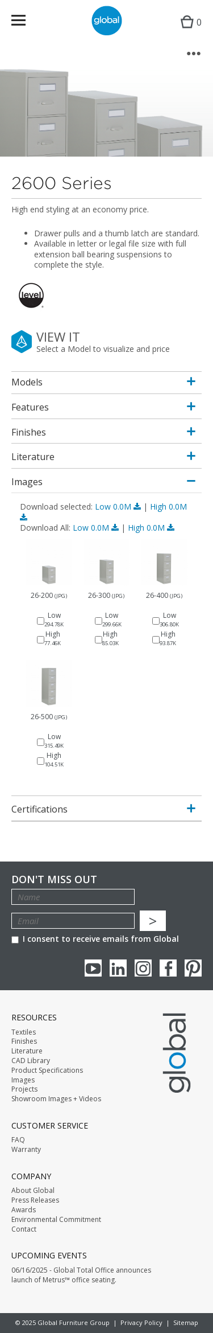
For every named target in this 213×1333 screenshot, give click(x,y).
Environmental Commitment (56, 1219)
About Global (33, 1190)
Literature (27, 1051)
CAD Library (30, 1060)
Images (23, 1080)
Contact (23, 1229)
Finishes (24, 1041)
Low (119, 506)
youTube (93, 968)
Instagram (143, 968)
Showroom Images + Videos (56, 1099)
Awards (23, 1210)
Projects (24, 1089)
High (151, 527)
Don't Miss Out (54, 879)
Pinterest (193, 968)
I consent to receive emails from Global (95, 938)
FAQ (18, 1140)
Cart (188, 31)
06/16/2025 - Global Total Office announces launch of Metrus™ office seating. (81, 1275)
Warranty (26, 1149)
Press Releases (35, 1200)
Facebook (168, 968)
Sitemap (185, 1322)
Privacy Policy (141, 1322)
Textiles (23, 1032)
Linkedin (118, 968)
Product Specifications (47, 1070)
